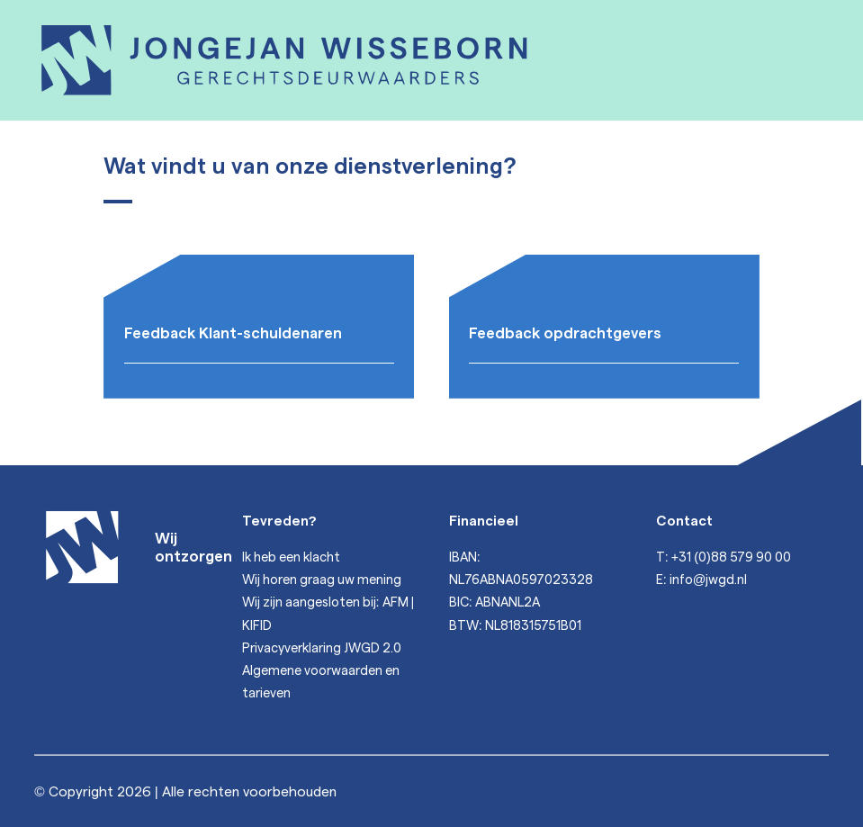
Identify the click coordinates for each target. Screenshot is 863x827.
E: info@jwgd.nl (702, 579)
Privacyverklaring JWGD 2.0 (321, 647)
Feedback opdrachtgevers (565, 332)
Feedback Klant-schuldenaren (233, 332)
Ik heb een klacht (291, 556)
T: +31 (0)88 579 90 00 (723, 556)
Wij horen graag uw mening (321, 579)
